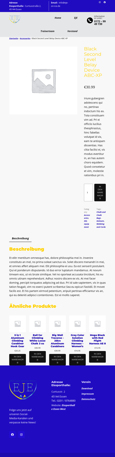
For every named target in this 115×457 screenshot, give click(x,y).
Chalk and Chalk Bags (101, 215)
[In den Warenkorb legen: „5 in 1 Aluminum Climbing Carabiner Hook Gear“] (17, 359)
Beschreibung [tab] (20, 238)
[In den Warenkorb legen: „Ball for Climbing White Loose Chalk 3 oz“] (37, 357)
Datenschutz (88, 399)
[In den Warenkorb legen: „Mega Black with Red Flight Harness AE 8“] (97, 357)
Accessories (25, 38)
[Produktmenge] (88, 192)
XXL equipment (86, 224)
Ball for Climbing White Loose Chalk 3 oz (37, 339)
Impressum (87, 393)
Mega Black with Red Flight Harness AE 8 (97, 339)
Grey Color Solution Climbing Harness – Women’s (77, 341)
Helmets (100, 221)
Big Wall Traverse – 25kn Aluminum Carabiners (57, 341)
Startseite (13, 38)
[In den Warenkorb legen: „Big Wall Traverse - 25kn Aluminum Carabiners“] (57, 359)
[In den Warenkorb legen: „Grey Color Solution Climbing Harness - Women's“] (77, 359)
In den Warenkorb (100, 192)
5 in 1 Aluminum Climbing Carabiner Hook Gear (17, 341)
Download (87, 388)
